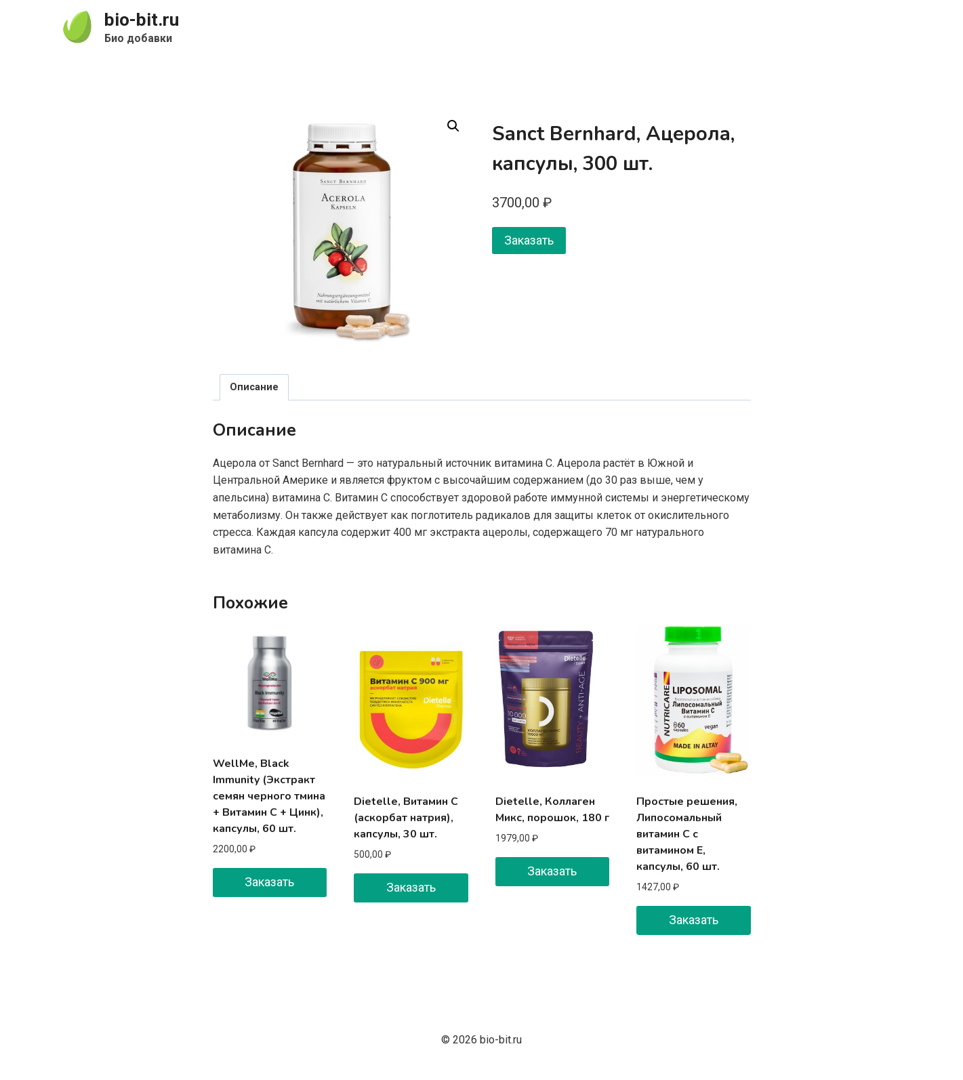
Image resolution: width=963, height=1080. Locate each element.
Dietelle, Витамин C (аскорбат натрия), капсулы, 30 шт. (406, 818)
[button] (453, 126)
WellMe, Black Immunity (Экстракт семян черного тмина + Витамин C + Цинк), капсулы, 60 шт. (269, 796)
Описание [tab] (254, 387)
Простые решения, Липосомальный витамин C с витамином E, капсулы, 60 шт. (686, 834)
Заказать (529, 240)
